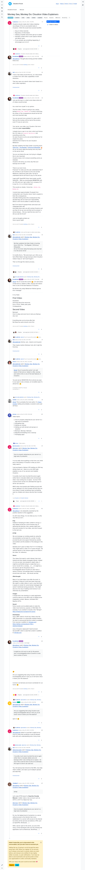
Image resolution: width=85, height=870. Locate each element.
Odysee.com (32, 622)
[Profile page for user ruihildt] (9, 401)
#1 (42, 21)
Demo (66, 3)
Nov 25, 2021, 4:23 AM (28, 783)
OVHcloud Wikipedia (34, 147)
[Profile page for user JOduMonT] (9, 784)
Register (12, 865)
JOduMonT (15, 783)
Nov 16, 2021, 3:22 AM (26, 361)
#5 (42, 234)
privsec (14, 414)
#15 (42, 730)
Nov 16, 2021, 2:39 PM (22, 643)
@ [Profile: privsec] (15, 448)
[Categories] (2, 2)
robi (14, 72)
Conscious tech (16, 87)
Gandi (22, 498)
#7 (42, 339)
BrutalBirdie (16, 56)
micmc (14, 361)
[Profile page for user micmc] (9, 363)
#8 (42, 361)
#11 (42, 446)
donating (25, 64)
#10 (42, 414)
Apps (57, 3)
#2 (42, 56)
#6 (42, 279)
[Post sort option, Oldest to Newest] (53, 24)
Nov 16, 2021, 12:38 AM (25, 234)
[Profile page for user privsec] (9, 415)
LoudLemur (15, 21)
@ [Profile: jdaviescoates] (17, 750)
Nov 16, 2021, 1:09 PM (28, 508)
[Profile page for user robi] (9, 73)
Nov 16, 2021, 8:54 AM (26, 414)
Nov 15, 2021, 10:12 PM (33, 56)
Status (62, 3)
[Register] (83, 5)
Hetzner (26, 498)
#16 (42, 747)
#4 (42, 97)
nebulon (15, 702)
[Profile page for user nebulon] (9, 703)
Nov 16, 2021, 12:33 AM (25, 72)
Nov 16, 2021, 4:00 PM (30, 702)
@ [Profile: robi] (14, 281)
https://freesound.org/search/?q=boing (24, 611)
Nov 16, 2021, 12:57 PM (30, 446)
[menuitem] (83, 2)
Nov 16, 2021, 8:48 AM (26, 399)
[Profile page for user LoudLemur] (9, 23)
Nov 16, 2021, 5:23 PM (28, 730)
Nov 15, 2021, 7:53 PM (28, 21)
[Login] (83, 2)
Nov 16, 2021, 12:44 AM (33, 279)
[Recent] (2, 5)
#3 (42, 72)
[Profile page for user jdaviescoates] (9, 447)
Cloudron (17, 498)
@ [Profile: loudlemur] (16, 58)
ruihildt (14, 399)
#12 (42, 508)
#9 (42, 399)
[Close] (41, 842)
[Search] (2, 17)
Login (17, 865)
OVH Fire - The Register (20, 147)
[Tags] (2, 8)
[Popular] (2, 11)
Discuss (10, 17)
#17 (42, 783)
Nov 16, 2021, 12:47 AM (25, 339)
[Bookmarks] (2, 14)
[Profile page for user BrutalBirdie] (9, 57)
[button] (2, 865)
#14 (42, 702)
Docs (70, 3)
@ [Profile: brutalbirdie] (16, 237)
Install (75, 3)
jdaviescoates (16, 446)
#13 (42, 641)
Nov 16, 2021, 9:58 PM (24, 747)
